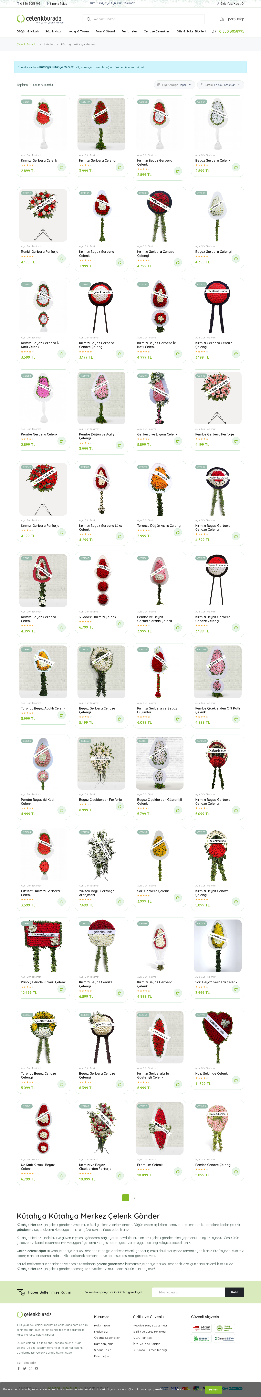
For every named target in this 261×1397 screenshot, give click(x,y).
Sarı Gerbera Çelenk (153, 891)
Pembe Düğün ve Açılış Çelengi (96, 436)
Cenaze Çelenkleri (157, 31)
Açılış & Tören (79, 31)
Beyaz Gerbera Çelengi (213, 252)
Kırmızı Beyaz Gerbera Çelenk (154, 162)
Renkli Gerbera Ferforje (39, 252)
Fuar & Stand (105, 31)
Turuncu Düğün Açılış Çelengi (159, 526)
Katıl (234, 1292)
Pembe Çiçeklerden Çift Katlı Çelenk (217, 710)
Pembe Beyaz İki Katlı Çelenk (37, 802)
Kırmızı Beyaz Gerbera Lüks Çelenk (100, 528)
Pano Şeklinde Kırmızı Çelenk (43, 982)
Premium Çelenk (150, 1165)
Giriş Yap (226, 3)
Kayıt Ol (239, 3)
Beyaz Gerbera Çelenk (212, 160)
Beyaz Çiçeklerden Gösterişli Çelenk (159, 802)
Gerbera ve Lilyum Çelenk (157, 434)
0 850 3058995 (30, 3)
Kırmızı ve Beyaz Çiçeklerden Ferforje (95, 1167)
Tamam (213, 1389)
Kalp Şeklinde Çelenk (211, 1073)
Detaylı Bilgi (194, 1389)
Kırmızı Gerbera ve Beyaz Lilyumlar (157, 710)
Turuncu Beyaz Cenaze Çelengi (38, 1075)
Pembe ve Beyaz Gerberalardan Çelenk (154, 619)
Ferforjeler (129, 31)
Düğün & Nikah (28, 31)
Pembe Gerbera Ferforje (214, 434)
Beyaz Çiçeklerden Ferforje (100, 800)
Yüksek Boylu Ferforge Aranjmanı (97, 893)
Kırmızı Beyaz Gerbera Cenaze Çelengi (96, 345)
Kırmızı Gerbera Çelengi (97, 160)
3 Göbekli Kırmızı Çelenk (97, 617)
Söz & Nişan (54, 31)
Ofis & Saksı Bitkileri (191, 31)
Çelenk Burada (26, 44)
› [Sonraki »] (143, 1198)
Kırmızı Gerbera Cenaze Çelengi (155, 254)
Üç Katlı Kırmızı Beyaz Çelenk (38, 1167)
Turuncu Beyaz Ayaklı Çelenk (43, 708)
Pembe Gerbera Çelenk (39, 434)
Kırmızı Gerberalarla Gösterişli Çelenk (153, 1075)
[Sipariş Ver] (62, 167)
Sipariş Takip (58, 3)
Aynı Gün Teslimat (31, 155)
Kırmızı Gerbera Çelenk (39, 160)
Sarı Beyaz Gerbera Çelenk (216, 982)
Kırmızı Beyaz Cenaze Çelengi (212, 893)
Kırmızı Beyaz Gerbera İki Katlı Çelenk (40, 345)
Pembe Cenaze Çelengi (213, 1165)
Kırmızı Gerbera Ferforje (40, 526)
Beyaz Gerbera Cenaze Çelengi (97, 710)
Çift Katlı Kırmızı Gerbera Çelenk (40, 893)
